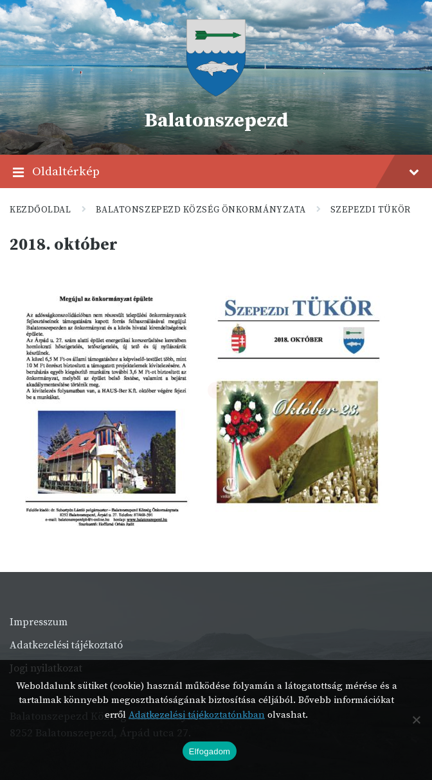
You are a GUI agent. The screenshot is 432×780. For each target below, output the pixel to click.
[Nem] (416, 719)
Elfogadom (209, 751)
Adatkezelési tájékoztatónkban (197, 715)
